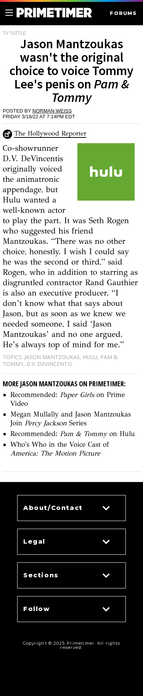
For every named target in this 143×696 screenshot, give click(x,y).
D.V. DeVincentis (49, 364)
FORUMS (123, 13)
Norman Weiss (52, 111)
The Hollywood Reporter (50, 133)
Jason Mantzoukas (52, 357)
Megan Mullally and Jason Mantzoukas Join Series (70, 418)
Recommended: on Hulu (72, 434)
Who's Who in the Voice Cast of (59, 448)
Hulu (90, 357)
